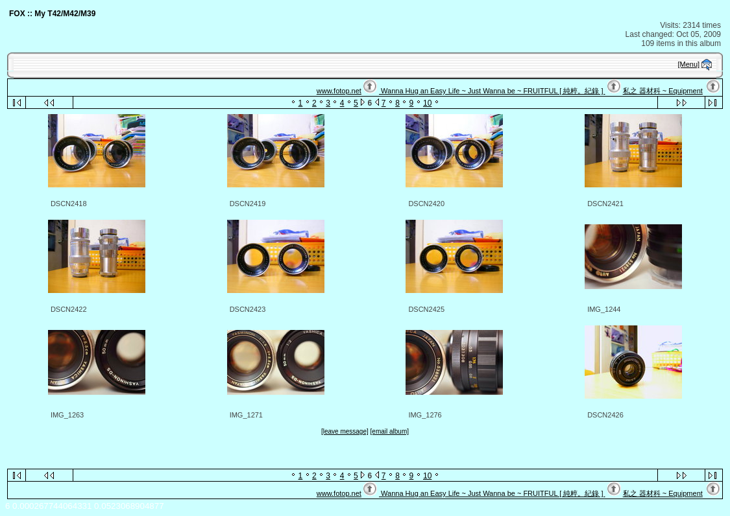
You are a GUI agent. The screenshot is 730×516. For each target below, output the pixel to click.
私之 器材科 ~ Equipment (663, 91)
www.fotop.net (339, 91)
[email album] (390, 431)
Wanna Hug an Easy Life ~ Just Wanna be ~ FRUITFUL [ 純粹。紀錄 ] (492, 91)
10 (427, 103)
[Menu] (689, 64)
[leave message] (345, 431)
